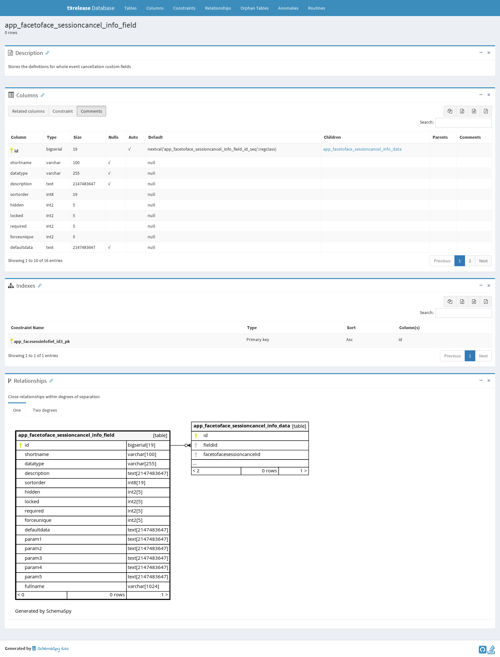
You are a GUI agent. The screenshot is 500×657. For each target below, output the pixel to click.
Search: (456, 122)
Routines (316, 8)
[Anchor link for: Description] (46, 52)
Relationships (218, 8)
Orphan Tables (255, 8)
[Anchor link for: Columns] (41, 95)
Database (91, 8)
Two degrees (45, 410)
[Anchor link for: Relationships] (50, 380)
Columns (155, 8)
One (17, 410)
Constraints (184, 8)
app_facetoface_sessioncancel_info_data (362, 149)
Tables (133, 7)
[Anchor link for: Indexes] (38, 285)
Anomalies (288, 8)
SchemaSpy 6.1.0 (50, 648)
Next (483, 261)
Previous (442, 261)
